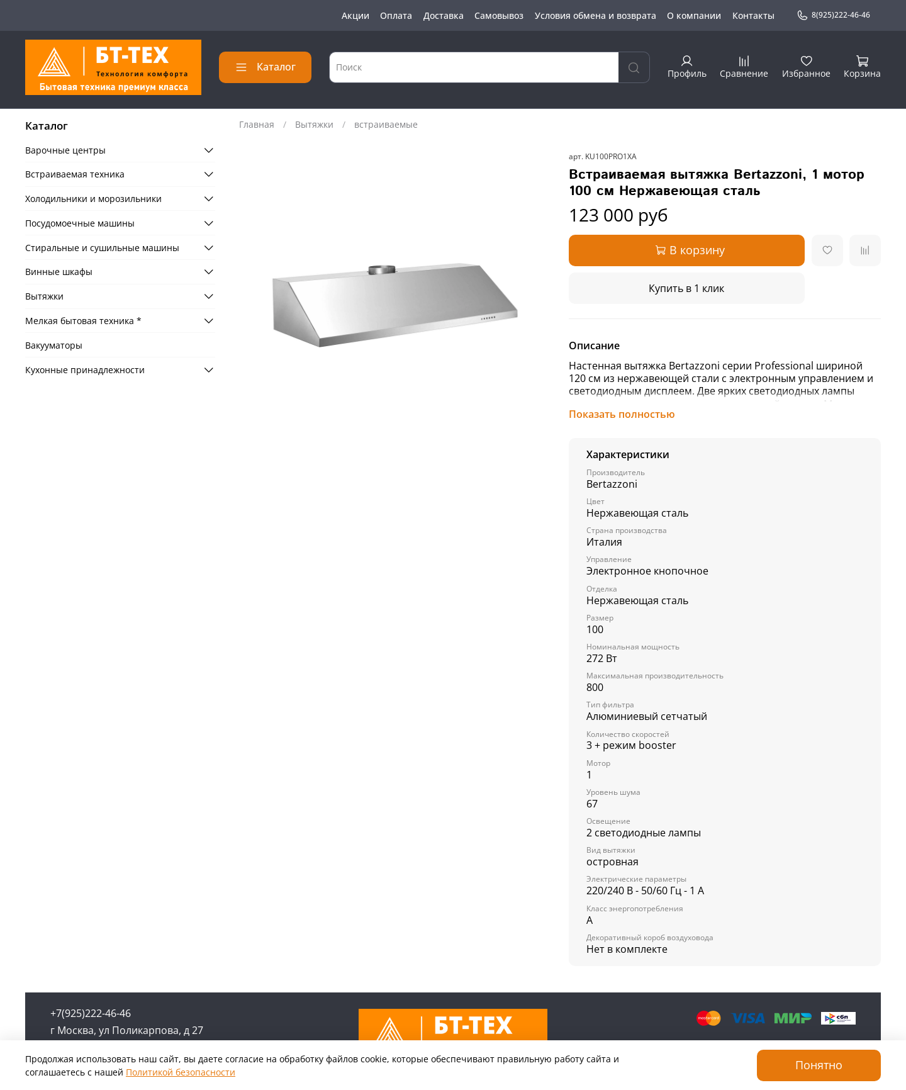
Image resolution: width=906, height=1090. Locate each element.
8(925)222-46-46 (833, 15)
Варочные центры (65, 150)
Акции (355, 15)
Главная (256, 124)
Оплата (396, 15)
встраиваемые (386, 124)
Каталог (265, 67)
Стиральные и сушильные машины (102, 248)
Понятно (818, 1064)
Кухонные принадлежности (85, 370)
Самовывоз (498, 15)
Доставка (443, 15)
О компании (694, 15)
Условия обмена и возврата (595, 15)
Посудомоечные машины (80, 223)
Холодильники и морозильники (93, 199)
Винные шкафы (58, 272)
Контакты (753, 15)
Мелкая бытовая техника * (83, 321)
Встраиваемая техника (75, 174)
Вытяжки (314, 124)
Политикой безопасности (180, 1072)
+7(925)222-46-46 (90, 1013)
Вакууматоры (53, 345)
